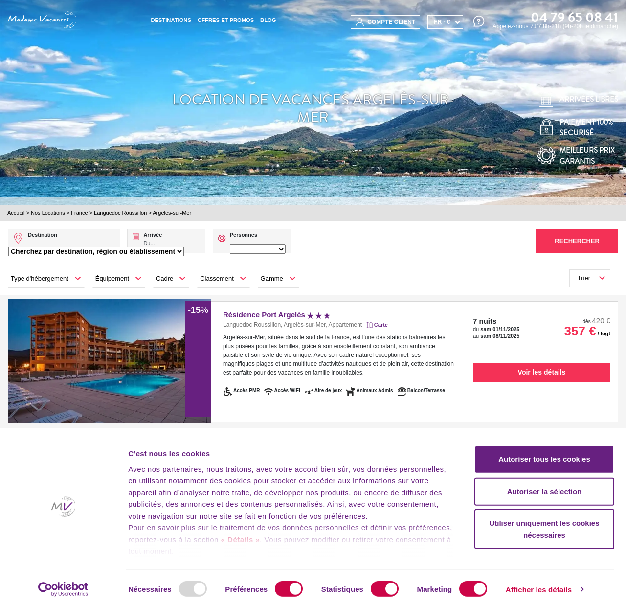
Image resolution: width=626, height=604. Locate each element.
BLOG (268, 20)
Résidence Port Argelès (276, 315)
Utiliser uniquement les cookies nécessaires (544, 525)
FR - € (442, 22)
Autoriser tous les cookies (544, 455)
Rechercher (577, 241)
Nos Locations (48, 213)
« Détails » (240, 535)
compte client (385, 22)
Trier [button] (584, 278)
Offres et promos (226, 20)
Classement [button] (217, 278)
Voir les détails (542, 372)
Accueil (15, 213)
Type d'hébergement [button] (39, 278)
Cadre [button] (164, 278)
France (79, 213)
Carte (381, 325)
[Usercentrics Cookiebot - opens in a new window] (63, 585)
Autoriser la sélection (544, 486)
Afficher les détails (539, 585)
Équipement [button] (112, 278)
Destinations (171, 20)
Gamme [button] (272, 278)
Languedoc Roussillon (120, 213)
